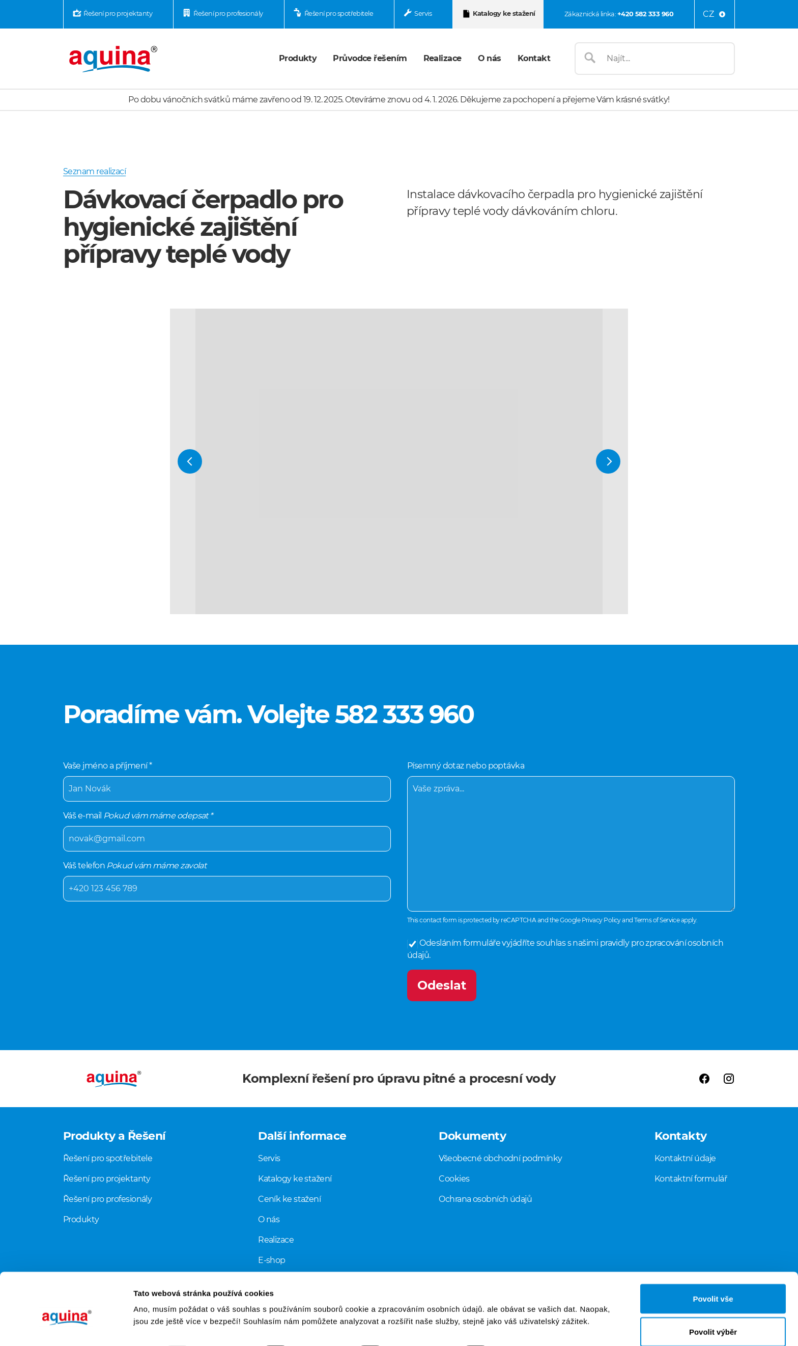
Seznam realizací (94, 171)
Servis (423, 13)
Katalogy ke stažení (504, 13)
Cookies (454, 1179)
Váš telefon (227, 881)
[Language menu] (714, 14)
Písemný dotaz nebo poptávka (571, 836)
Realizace (442, 58)
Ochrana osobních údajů (485, 1199)
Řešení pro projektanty (117, 13)
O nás (489, 58)
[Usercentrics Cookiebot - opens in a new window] (65, 1326)
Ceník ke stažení (289, 1199)
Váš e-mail (227, 831)
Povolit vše (713, 1252)
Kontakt (534, 58)
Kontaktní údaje (685, 1158)
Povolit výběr (713, 1285)
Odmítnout (713, 1318)
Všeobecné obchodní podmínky (500, 1158)
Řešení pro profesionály (228, 13)
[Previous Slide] (190, 461)
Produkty (298, 58)
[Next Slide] (608, 461)
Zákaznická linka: (618, 14)
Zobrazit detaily (537, 1307)
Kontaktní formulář (690, 1179)
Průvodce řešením (370, 58)
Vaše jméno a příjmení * (227, 781)
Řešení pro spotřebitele (338, 13)
